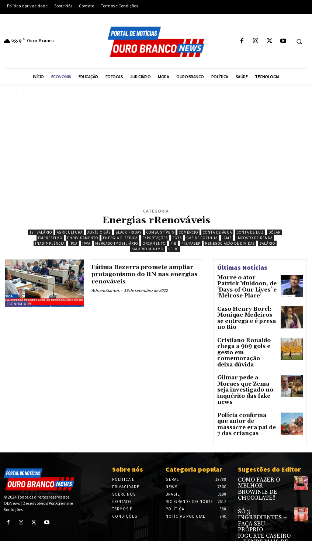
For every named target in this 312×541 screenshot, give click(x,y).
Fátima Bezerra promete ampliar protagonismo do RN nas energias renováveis (143, 274)
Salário (267, 243)
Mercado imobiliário (116, 243)
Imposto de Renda (254, 238)
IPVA (86, 243)
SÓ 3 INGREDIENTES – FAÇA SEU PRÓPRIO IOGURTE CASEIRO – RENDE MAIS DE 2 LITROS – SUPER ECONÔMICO (263, 484)
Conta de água (217, 232)
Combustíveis (160, 232)
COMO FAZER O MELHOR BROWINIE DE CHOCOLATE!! (261, 454)
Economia (16, 303)
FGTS (177, 238)
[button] (299, 41)
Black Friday (128, 232)
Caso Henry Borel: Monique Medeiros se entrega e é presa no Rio (245, 310)
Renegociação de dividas (230, 243)
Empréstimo (50, 238)
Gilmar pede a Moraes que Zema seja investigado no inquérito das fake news (246, 369)
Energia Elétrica (120, 238)
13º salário (40, 232)
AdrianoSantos (105, 290)
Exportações (155, 238)
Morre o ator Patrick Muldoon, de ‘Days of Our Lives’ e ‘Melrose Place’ (242, 285)
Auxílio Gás (99, 232)
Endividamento (83, 238)
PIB (173, 243)
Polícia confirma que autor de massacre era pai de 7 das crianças (243, 394)
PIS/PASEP (191, 243)
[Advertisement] (156, 151)
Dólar (274, 232)
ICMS (227, 238)
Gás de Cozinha (202, 238)
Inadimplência (50, 243)
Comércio (188, 232)
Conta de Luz (250, 232)
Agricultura (69, 232)
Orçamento (154, 243)
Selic (173, 249)
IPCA (73, 243)
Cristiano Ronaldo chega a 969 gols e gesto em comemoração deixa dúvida (246, 341)
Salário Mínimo (147, 249)
